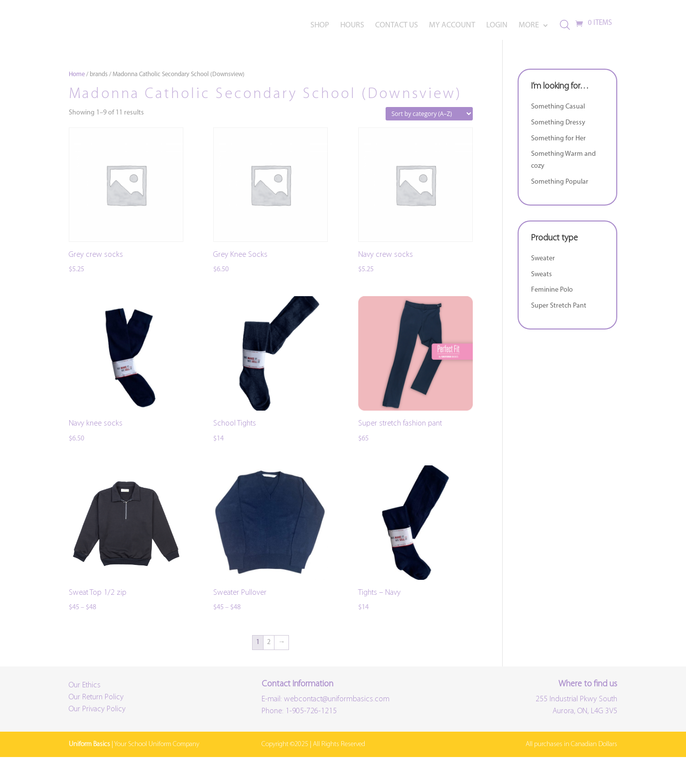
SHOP (319, 25)
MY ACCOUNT (452, 25)
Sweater (543, 266)
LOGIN (497, 25)
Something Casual (558, 114)
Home (77, 82)
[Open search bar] (565, 25)
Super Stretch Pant (558, 313)
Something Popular (559, 189)
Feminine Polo (552, 298)
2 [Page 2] (269, 650)
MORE (529, 25)
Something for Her (558, 146)
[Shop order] (429, 121)
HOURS (352, 25)
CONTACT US (396, 25)
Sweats (541, 282)
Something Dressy (558, 130)
